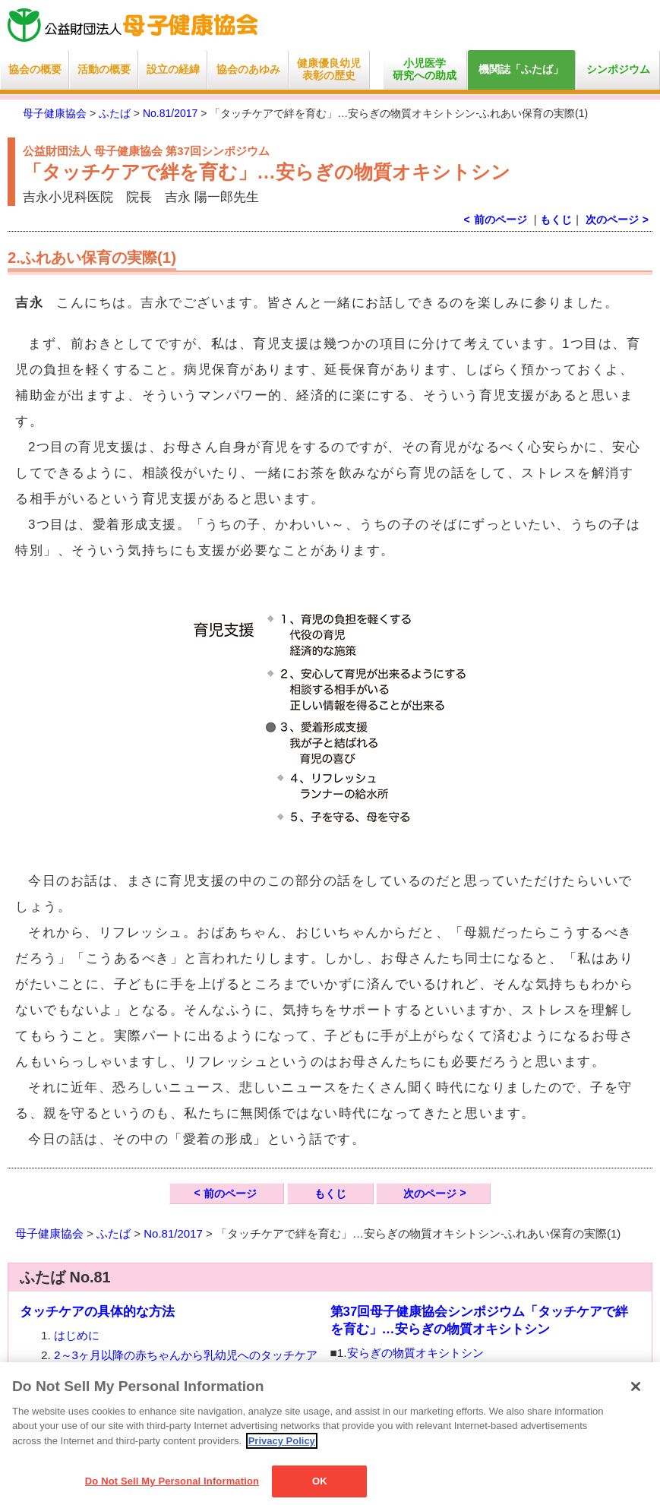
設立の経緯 (173, 69)
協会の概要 (35, 69)
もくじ (556, 219)
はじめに (76, 1335)
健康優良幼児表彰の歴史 (329, 69)
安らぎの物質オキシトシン (415, 1352)
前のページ (230, 1193)
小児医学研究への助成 (424, 69)
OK (319, 1481)
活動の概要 (104, 69)
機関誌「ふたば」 (521, 69)
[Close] (635, 1386)
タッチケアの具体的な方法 (97, 1311)
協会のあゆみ (248, 69)
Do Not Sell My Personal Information (172, 1481)
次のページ (612, 219)
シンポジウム (618, 69)
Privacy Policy (281, 1441)
